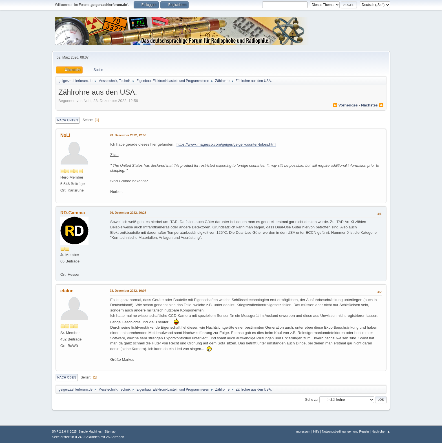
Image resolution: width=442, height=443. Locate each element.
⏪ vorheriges (345, 105)
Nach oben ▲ (381, 431)
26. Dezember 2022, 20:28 (128, 212)
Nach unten (67, 120)
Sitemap (110, 431)
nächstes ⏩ (372, 105)
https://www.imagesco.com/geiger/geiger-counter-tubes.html (226, 144)
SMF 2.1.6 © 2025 (64, 431)
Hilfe (316, 431)
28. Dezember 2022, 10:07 (128, 290)
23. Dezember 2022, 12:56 (128, 135)
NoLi (65, 135)
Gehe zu (311, 399)
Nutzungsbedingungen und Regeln (345, 431)
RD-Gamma (72, 212)
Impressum (302, 431)
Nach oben (66, 377)
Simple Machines (89, 431)
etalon (67, 290)
